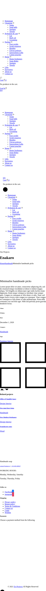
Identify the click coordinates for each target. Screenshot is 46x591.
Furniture (4, 341)
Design (3, 404)
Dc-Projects (18, 587)
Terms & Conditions (12, 506)
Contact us (9, 508)
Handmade (4, 332)
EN (1, 90)
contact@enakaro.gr (5, 466)
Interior (10, 341)
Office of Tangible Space (8, 399)
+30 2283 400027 (15, 466)
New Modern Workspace (8, 417)
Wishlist (8, 513)
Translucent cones (6, 426)
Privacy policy (10, 502)
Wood (2, 431)
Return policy (10, 504)
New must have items (7, 408)
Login (7, 510)
